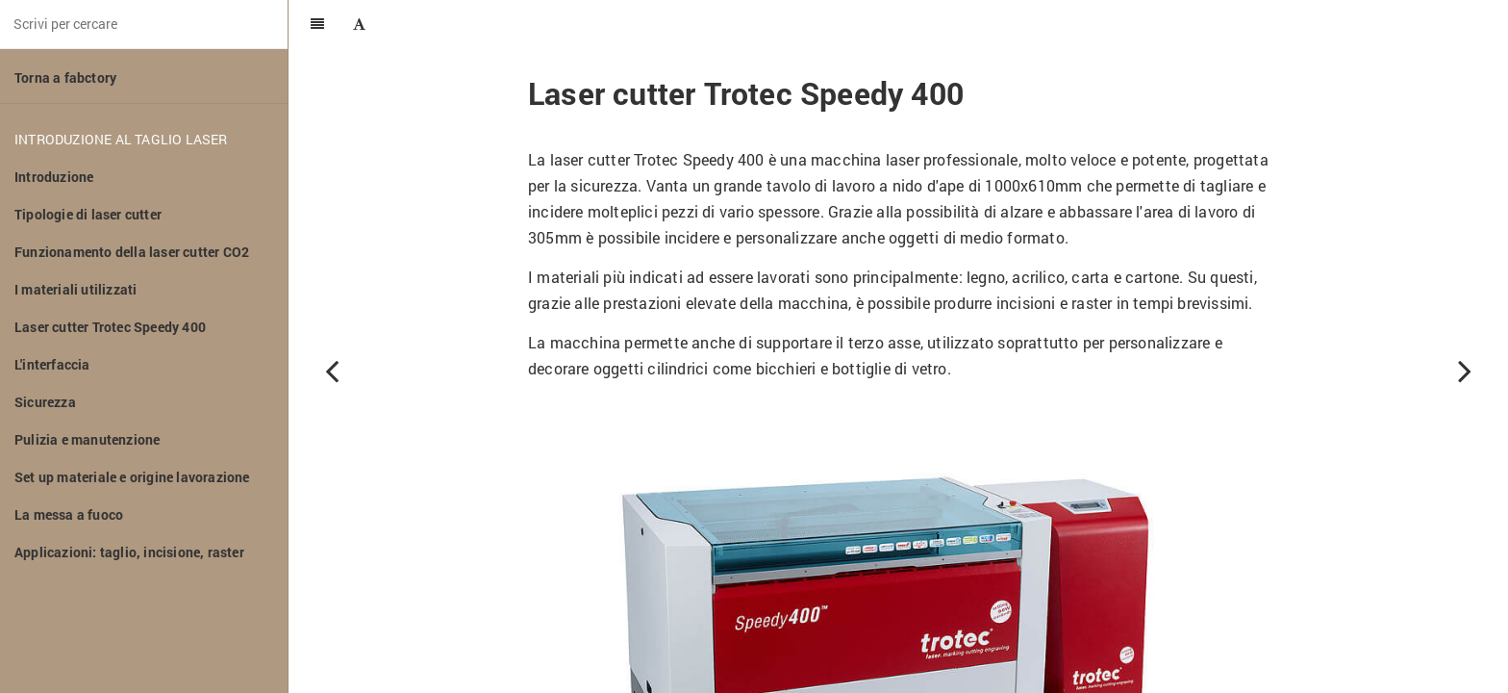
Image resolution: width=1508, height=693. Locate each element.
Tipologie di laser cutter (88, 214)
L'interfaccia (52, 364)
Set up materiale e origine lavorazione (132, 477)
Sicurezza (45, 402)
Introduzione (53, 176)
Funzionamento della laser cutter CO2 (131, 252)
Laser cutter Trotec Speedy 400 (110, 327)
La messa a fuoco (68, 514)
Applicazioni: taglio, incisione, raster (129, 552)
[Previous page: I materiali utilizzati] (332, 370)
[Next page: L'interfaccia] (1464, 370)
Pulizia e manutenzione (87, 439)
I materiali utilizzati (75, 289)
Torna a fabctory (65, 77)
